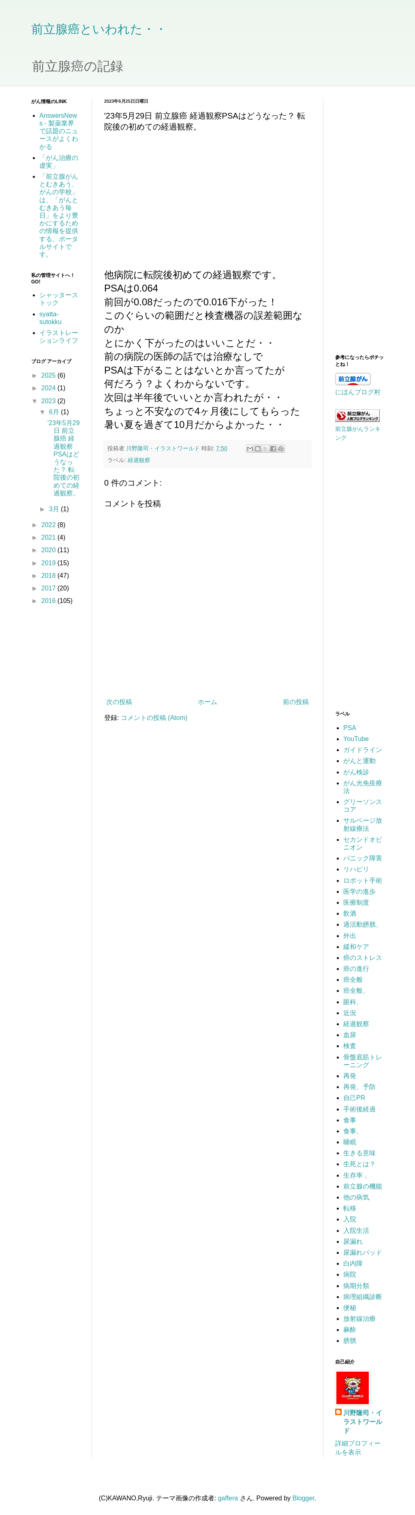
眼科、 (353, 1001)
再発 (349, 1075)
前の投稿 (296, 701)
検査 (349, 1045)
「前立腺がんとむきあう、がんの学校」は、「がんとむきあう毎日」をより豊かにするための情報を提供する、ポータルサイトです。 (58, 215)
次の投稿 (119, 701)
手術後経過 (359, 1109)
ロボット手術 (362, 880)
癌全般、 (356, 990)
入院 (349, 1219)
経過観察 (139, 460)
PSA (349, 727)
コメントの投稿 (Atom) (154, 717)
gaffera (228, 1498)
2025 (49, 375)
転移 (349, 1208)
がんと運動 (359, 760)
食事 (349, 1120)
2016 (49, 600)
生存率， (356, 1175)
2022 (49, 524)
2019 (49, 563)
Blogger (303, 1498)
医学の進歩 (359, 891)
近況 (349, 1012)
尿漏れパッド (362, 1252)
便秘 (349, 1307)
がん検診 (356, 772)
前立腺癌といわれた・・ (99, 29)
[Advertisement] (359, 220)
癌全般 (353, 979)
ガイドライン (362, 749)
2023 (49, 401)
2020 (49, 550)
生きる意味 (359, 1153)
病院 (349, 1274)
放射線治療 (359, 1318)
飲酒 (349, 913)
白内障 (353, 1263)
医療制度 (356, 902)
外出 (349, 935)
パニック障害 (362, 858)
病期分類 (356, 1285)
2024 (49, 388)
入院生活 (356, 1230)
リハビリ (356, 869)
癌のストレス (362, 957)
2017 (49, 588)
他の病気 (356, 1197)
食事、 (353, 1131)
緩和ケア (356, 946)
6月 (55, 411)
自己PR (354, 1097)
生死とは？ (359, 1164)
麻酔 (349, 1329)
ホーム (207, 701)
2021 (49, 537)
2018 (49, 575)
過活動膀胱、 (362, 924)
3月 (55, 509)
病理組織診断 (362, 1296)
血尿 (349, 1034)
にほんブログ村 (358, 392)
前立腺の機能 (362, 1186)
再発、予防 (359, 1086)
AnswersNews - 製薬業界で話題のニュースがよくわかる (58, 131)
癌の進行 (356, 968)
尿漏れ (353, 1241)
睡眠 (349, 1142)
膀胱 (349, 1340)
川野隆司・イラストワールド (362, 1422)
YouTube (356, 738)
